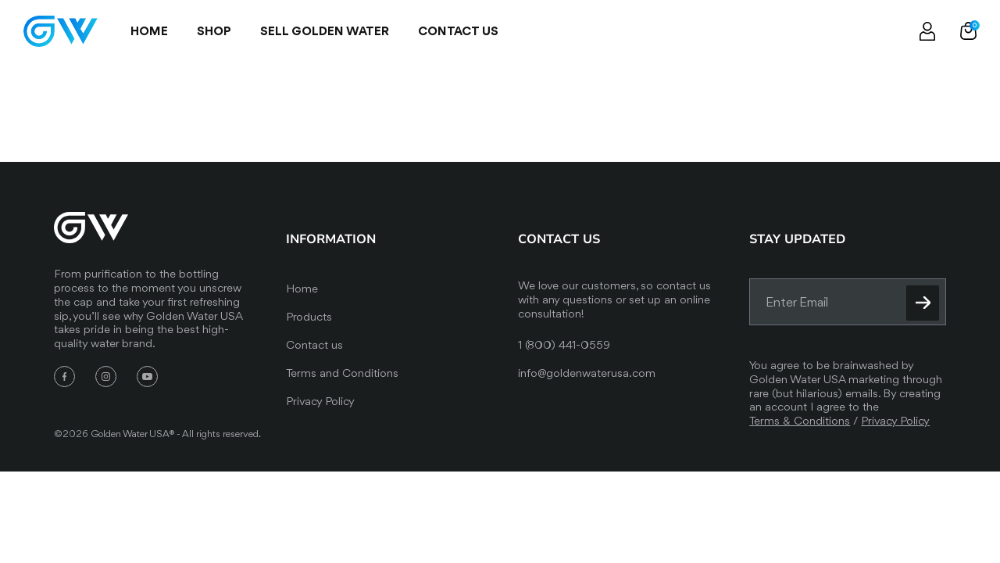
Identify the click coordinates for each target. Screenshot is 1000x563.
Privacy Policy (320, 401)
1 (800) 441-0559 (564, 345)
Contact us (458, 30)
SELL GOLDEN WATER (324, 30)
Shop (214, 30)
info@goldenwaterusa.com (586, 373)
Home (149, 30)
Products (309, 317)
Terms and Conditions (342, 373)
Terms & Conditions (799, 421)
